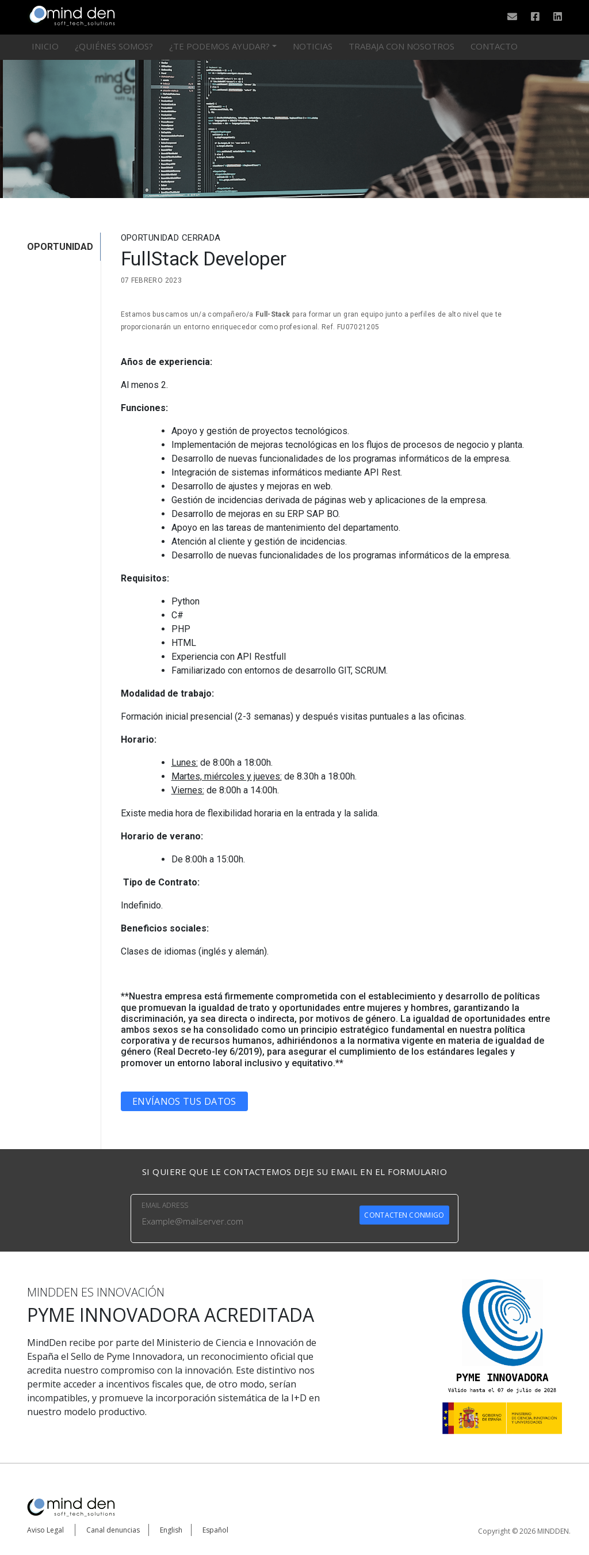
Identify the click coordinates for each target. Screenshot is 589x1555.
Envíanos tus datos (184, 1101)
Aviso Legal (45, 1530)
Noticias (312, 46)
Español (215, 1530)
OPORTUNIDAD (60, 246)
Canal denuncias (113, 1530)
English (171, 1530)
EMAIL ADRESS (164, 1205)
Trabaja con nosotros (401, 46)
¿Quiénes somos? (114, 46)
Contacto (494, 46)
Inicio (45, 46)
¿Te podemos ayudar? (219, 46)
